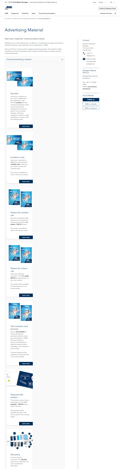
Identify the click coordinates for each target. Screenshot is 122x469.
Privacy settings (6, 459)
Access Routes (6, 399)
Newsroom (5, 416)
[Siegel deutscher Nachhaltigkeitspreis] (5, 448)
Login (94, 2)
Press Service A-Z (7, 421)
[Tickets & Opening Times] (107, 8)
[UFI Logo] (5, 440)
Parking (4, 402)
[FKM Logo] (15, 440)
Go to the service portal (34, 364)
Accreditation (6, 413)
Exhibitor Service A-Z (67, 396)
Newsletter (5, 396)
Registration (64, 394)
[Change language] (113, 2)
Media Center (6, 418)
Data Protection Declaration (10, 462)
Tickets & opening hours (9, 394)
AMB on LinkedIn (91, 104)
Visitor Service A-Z (7, 404)
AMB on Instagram (91, 108)
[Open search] (115, 13)
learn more (25, 126)
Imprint (4, 465)
